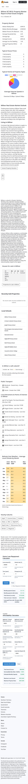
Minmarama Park (16, 525)
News (2, 726)
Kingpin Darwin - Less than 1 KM (12, 409)
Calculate (6, 582)
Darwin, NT (8, 16)
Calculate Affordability (9, 664)
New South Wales (6, 702)
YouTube (3, 749)
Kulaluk (20, 518)
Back (3, 6)
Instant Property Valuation (9, 168)
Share (7, 6)
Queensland (4, 705)
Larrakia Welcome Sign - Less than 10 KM (13, 426)
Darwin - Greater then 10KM (11, 390)
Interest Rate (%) (20, 645)
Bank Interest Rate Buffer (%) (8, 654)
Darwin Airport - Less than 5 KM (12, 445)
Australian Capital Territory (8, 717)
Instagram (4, 744)
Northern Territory (6, 700)
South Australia (5, 707)
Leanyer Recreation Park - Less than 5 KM (13, 436)
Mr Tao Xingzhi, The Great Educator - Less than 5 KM (13, 401)
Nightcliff (15, 522)
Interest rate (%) (20, 565)
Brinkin (4, 528)
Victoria (3, 712)
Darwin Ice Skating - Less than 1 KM (13, 417)
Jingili (3, 518)
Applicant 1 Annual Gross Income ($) (8, 623)
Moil (9, 522)
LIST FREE (22, 2)
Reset (12, 582)
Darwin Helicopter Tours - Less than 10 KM (13, 421)
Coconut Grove (11, 518)
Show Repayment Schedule (18, 586)
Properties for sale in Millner (11, 284)
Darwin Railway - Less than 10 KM (12, 405)
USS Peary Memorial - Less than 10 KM (13, 431)
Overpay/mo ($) (20, 574)
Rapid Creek (5, 525)
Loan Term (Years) (8, 645)
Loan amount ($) (8, 565)
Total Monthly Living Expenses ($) (8, 634)
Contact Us (4, 728)
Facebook (3, 746)
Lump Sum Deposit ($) (20, 653)
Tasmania (3, 709)
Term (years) (8, 574)
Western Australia (6, 714)
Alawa (3, 522)
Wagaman (11, 528)
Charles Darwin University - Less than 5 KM (13, 413)
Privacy (3, 735)
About (2, 723)
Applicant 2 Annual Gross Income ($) (20, 623)
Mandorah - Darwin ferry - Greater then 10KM (12, 386)
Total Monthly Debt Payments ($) (20, 633)
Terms (2, 737)
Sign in (15, 2)
